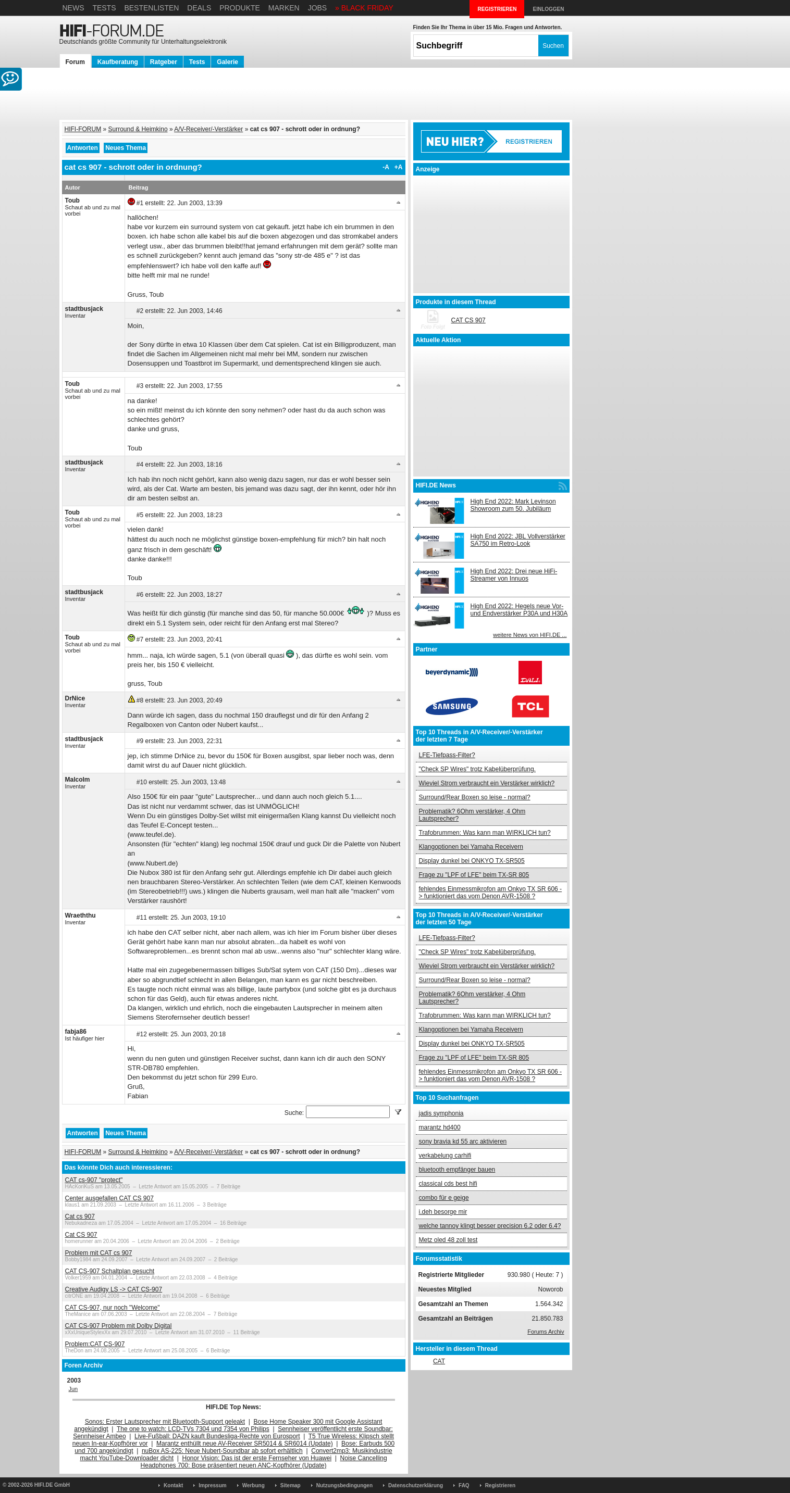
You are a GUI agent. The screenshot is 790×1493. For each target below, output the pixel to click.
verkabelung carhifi (445, 1155)
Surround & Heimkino (138, 129)
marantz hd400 (440, 1127)
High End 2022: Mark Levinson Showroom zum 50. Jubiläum (513, 505)
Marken (284, 8)
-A (385, 167)
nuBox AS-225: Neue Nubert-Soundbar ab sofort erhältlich (222, 1450)
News (73, 8)
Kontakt (173, 1485)
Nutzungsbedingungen (344, 1485)
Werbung (253, 1485)
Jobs (317, 8)
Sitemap (290, 1485)
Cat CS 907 (81, 1234)
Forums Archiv (545, 1331)
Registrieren (500, 1485)
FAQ (464, 1485)
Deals (199, 8)
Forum (75, 62)
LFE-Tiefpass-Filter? (447, 755)
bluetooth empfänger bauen (457, 1169)
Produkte (239, 8)
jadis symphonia (441, 1113)
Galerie (227, 62)
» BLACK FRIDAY (364, 8)
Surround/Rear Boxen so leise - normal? (474, 797)
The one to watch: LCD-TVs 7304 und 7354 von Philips (193, 1429)
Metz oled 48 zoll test (448, 1240)
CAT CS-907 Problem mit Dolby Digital (118, 1325)
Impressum (212, 1485)
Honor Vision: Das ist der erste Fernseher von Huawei (257, 1458)
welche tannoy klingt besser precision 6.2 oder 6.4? (490, 1225)
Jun (73, 1389)
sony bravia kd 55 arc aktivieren (463, 1141)
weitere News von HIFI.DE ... (529, 635)
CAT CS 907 (468, 320)
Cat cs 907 (80, 1216)
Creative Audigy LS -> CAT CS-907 (114, 1289)
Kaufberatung (117, 62)
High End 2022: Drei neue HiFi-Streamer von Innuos (514, 575)
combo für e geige (444, 1197)
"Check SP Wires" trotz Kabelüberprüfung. (477, 769)
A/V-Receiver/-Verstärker (208, 129)
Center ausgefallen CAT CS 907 (109, 1198)
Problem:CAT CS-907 (95, 1344)
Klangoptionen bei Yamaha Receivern (471, 846)
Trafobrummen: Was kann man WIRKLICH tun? (485, 832)
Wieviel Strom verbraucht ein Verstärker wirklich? (487, 783)
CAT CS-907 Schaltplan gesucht (110, 1271)
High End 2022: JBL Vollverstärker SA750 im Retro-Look (518, 540)
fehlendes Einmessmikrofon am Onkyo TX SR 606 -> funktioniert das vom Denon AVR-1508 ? (490, 892)
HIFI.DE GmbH (52, 1485)
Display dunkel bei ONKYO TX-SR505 (472, 860)
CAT (439, 1361)
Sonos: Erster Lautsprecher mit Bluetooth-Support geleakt (165, 1421)
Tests (104, 8)
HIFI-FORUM (83, 129)
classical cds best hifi (448, 1183)
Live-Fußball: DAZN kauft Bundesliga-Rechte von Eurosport (217, 1436)
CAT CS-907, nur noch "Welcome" (112, 1307)
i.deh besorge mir (443, 1211)
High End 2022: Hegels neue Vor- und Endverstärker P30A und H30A (519, 610)
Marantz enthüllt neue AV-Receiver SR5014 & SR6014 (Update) (244, 1443)
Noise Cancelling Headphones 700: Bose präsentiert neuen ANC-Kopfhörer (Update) (264, 1461)
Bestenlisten (151, 8)
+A (398, 167)
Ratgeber (163, 62)
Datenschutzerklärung (415, 1485)
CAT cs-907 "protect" (94, 1180)
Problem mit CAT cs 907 (98, 1253)
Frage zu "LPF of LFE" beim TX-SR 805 (474, 875)
